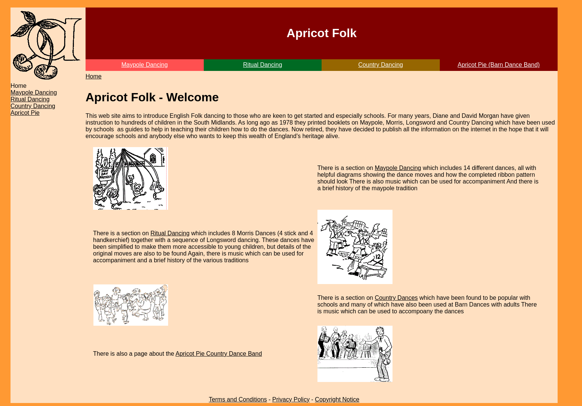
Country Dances (396, 298)
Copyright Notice (337, 399)
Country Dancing (380, 65)
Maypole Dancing (144, 65)
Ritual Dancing (262, 65)
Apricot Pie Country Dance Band (219, 353)
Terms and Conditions (238, 399)
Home (94, 76)
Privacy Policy (291, 399)
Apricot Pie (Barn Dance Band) (499, 65)
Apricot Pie (25, 113)
